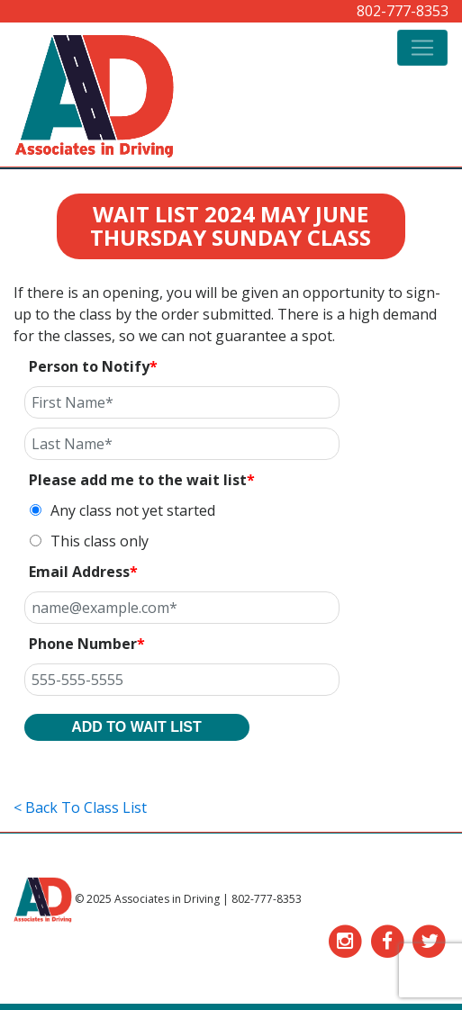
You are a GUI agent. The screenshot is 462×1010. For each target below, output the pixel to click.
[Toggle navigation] (422, 48)
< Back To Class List (80, 807)
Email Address (83, 572)
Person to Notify (93, 366)
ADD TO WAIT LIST (136, 727)
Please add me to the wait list (142, 480)
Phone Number (87, 644)
